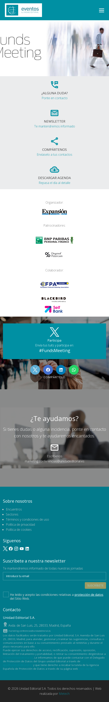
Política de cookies (19, 529)
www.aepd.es (87, 668)
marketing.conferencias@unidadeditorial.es (54, 461)
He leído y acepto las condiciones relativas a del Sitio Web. (53, 596)
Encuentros (14, 509)
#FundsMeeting (54, 350)
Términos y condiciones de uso (27, 519)
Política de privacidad (20, 524)
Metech (64, 693)
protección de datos (88, 595)
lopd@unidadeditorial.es (18, 657)
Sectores (12, 514)
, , (39, 625)
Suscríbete (95, 585)
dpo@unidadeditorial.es (17, 665)
